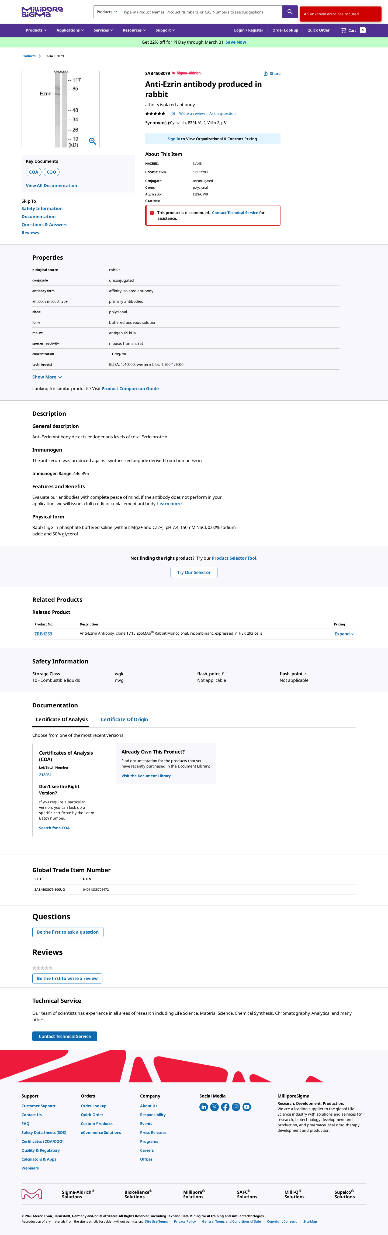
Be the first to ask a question (68, 932)
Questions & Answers (44, 225)
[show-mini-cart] (353, 30)
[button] (248, 30)
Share (272, 73)
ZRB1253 (43, 634)
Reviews (30, 233)
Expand (344, 634)
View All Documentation (51, 185)
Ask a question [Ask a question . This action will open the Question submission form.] (222, 113)
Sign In (174, 138)
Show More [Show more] (47, 377)
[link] (48, 1105)
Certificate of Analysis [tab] (62, 719)
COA (33, 172)
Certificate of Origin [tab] (124, 719)
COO (52, 172)
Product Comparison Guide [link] (130, 388)
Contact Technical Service (235, 212)
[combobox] (195, 11)
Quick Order (318, 30)
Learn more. (170, 504)
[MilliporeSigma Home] (42, 12)
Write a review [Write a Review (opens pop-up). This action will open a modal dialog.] (192, 113)
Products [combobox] (104, 11)
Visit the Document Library (146, 775)
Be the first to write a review (69, 979)
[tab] (33, 56)
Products (29, 56)
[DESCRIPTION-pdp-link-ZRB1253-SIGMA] (200, 633)
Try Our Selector (193, 572)
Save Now (236, 42)
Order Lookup (285, 30)
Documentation (39, 216)
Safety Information (42, 208)
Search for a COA (54, 827)
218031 (45, 774)
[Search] (290, 11)
